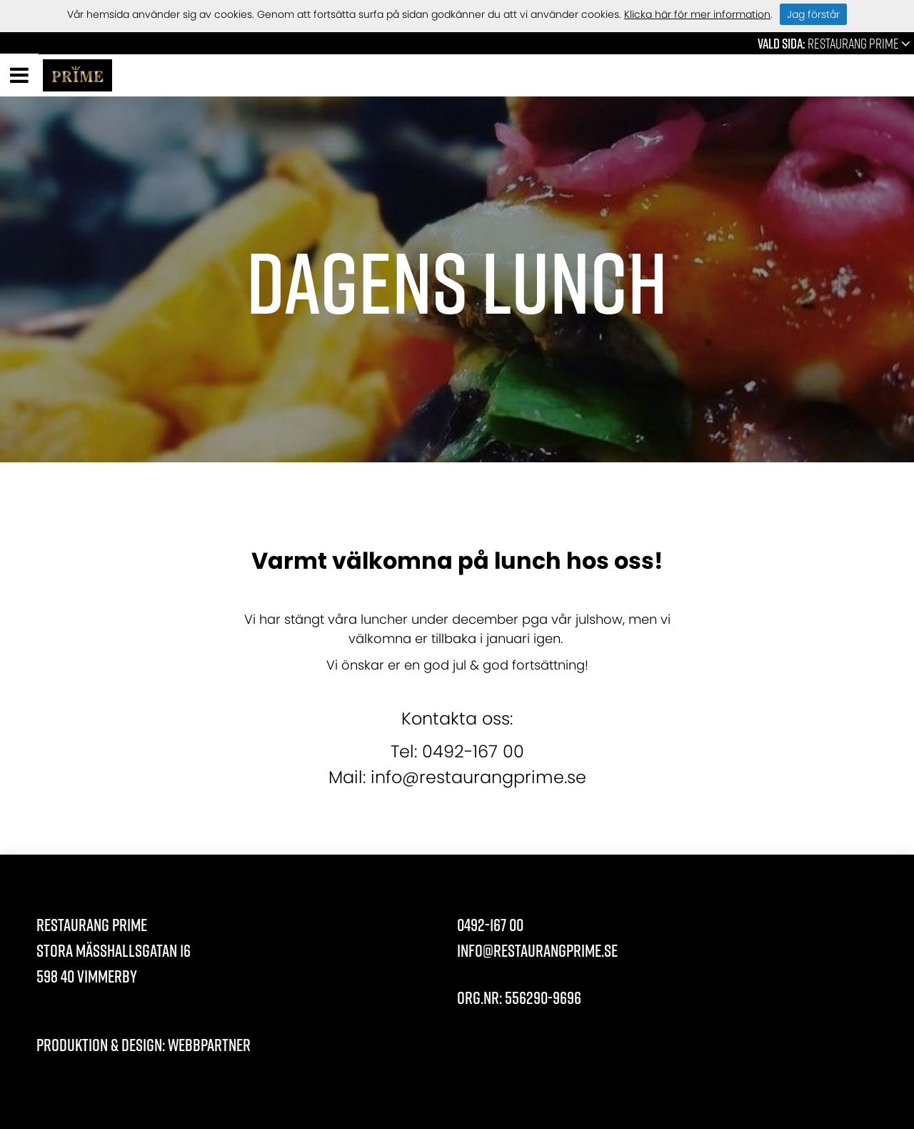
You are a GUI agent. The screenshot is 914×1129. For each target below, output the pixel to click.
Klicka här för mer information (697, 14)
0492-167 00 (490, 924)
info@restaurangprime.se (537, 950)
